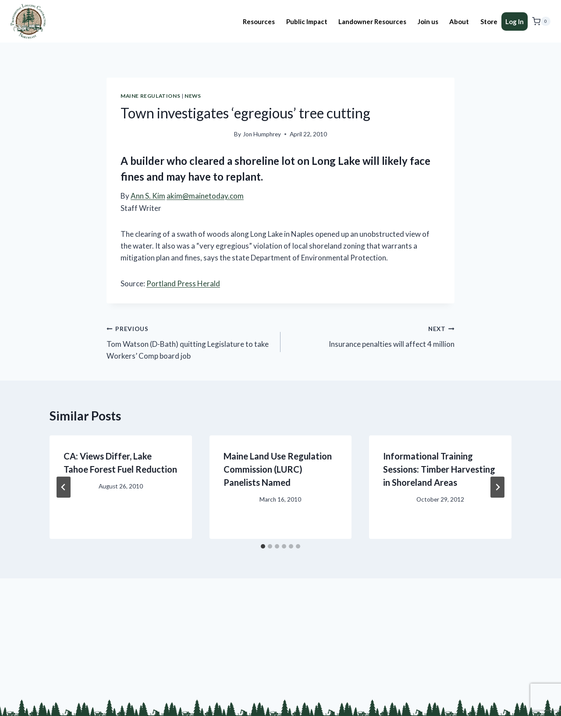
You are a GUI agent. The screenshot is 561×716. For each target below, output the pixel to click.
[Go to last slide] (64, 487)
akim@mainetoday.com (205, 195)
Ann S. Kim (148, 195)
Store (488, 21)
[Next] (497, 487)
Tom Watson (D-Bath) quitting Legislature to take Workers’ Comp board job (190, 341)
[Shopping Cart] (541, 21)
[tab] (263, 546)
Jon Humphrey (262, 134)
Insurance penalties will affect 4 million (371, 335)
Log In (514, 21)
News (193, 96)
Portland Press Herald (183, 283)
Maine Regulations (150, 96)
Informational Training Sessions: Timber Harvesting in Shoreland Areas (439, 469)
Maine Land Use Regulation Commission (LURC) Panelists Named (278, 469)
